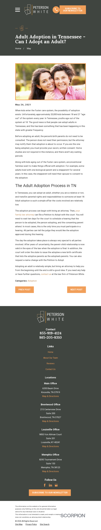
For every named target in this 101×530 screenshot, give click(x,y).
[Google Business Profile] (56, 485)
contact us (46, 274)
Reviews (51, 363)
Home (51, 352)
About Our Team (51, 358)
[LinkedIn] (50, 485)
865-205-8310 (50, 337)
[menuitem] (19, 524)
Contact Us (50, 369)
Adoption (32, 281)
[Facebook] (44, 485)
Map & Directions (50, 396)
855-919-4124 (50, 333)
